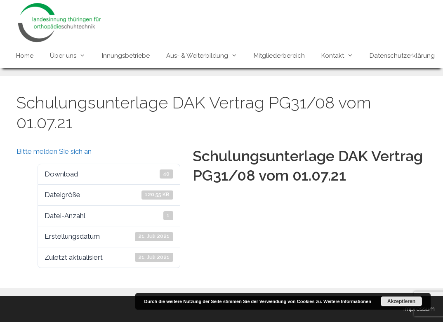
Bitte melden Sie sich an (54, 151)
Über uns (72, 55)
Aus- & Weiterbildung (205, 55)
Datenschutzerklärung (402, 55)
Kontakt (341, 55)
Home (24, 55)
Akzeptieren (401, 301)
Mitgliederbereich (279, 55)
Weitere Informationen (347, 301)
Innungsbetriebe (126, 55)
